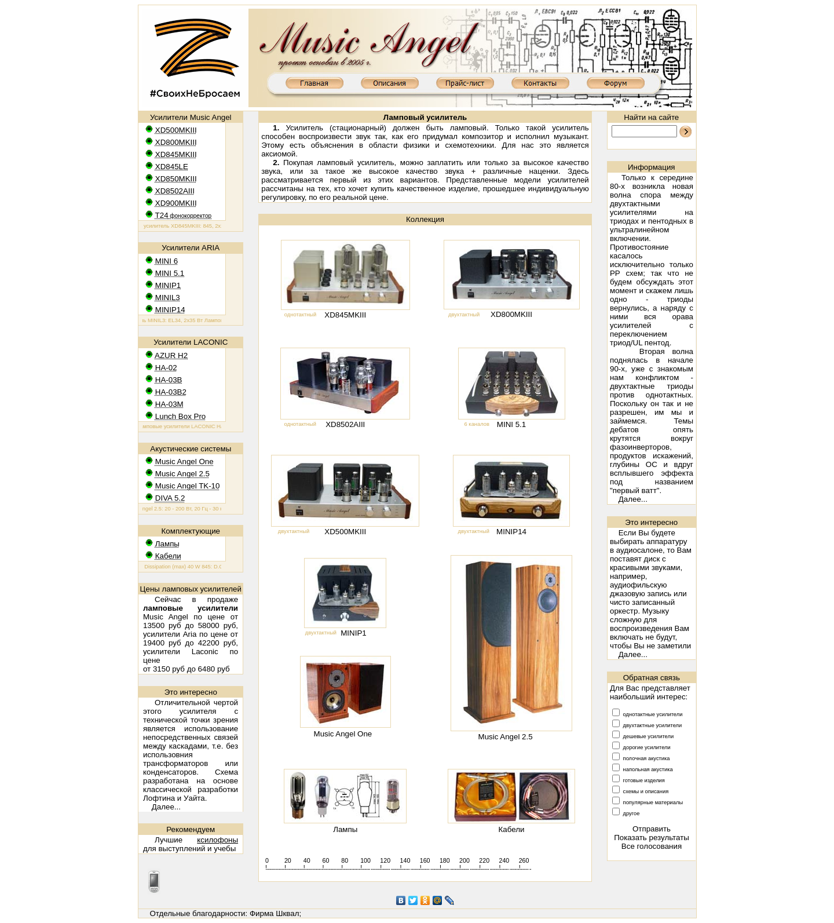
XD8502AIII (345, 424)
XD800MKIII (511, 314)
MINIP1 (353, 633)
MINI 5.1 (511, 424)
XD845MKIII (345, 315)
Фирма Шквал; (275, 913)
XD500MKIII (345, 531)
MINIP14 (511, 531)
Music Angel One (343, 733)
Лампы (345, 829)
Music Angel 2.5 (505, 736)
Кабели (512, 829)
